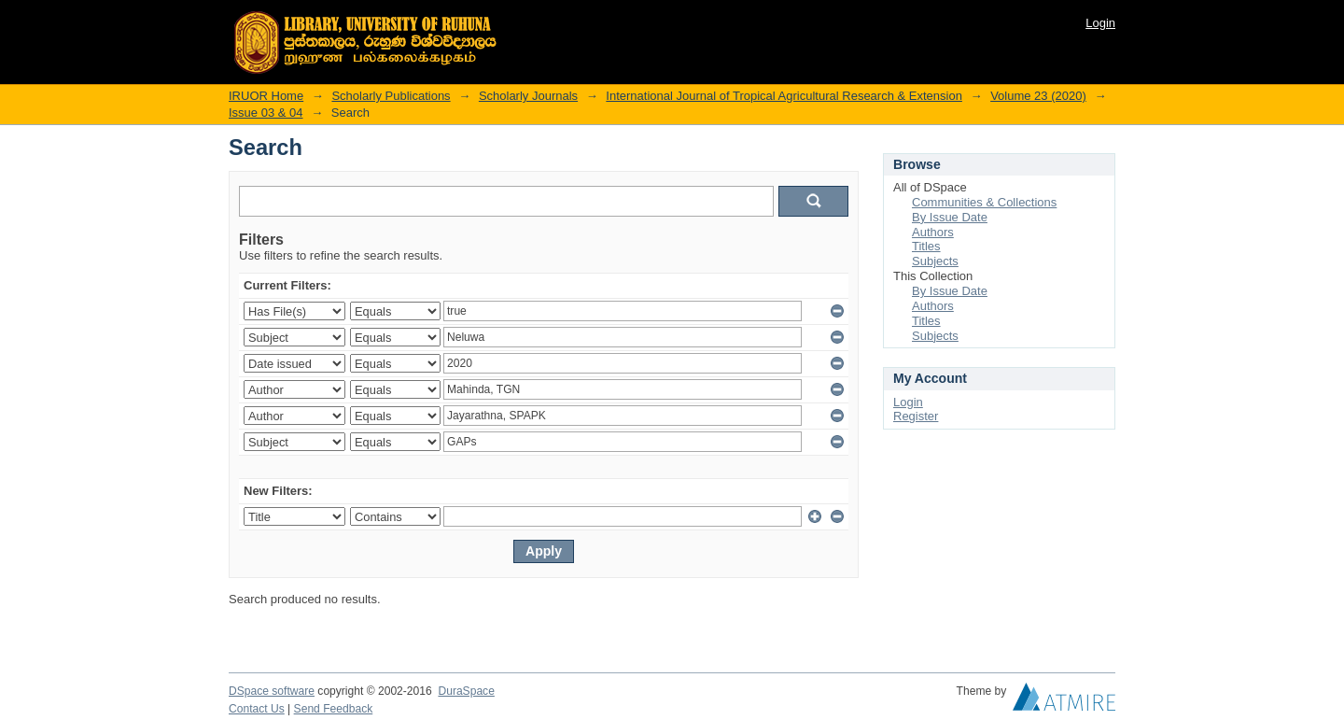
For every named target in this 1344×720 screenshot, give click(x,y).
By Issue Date (949, 217)
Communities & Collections (984, 202)
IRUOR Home (266, 96)
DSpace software (272, 691)
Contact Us (257, 708)
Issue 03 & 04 (266, 113)
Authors (933, 232)
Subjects (935, 261)
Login (1100, 23)
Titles (926, 246)
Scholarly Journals (528, 96)
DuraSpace (466, 691)
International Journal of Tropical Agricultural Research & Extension (784, 96)
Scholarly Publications (390, 96)
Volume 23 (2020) (1038, 96)
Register (915, 416)
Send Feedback (333, 708)
